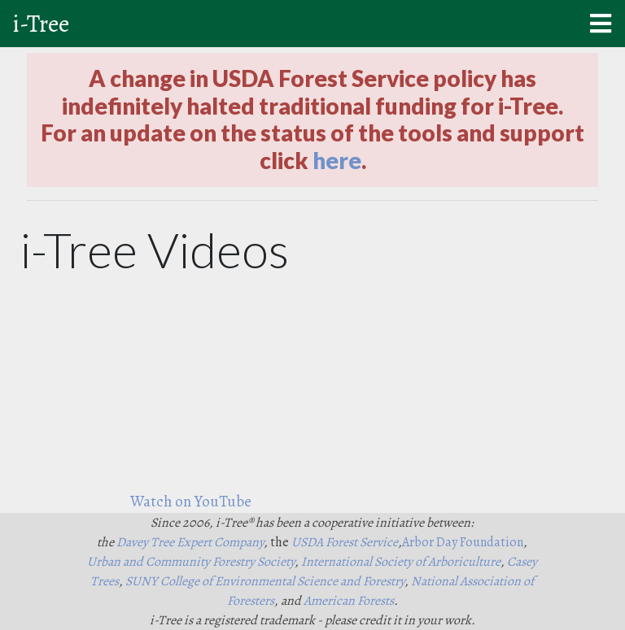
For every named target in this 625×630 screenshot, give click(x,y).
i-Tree (41, 23)
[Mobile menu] (600, 24)
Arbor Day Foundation (462, 542)
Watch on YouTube (190, 501)
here (336, 160)
